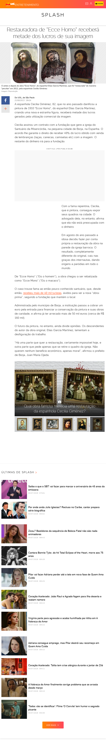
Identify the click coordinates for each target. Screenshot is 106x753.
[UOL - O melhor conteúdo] (10, 4)
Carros (48, 13)
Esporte (80, 13)
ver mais (53, 725)
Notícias (27, 13)
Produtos (6, 13)
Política (38, 13)
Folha (71, 13)
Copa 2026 (92, 13)
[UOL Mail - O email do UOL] (86, 3)
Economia (60, 13)
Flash (17, 13)
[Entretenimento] (27, 4)
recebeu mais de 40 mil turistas (42, 293)
